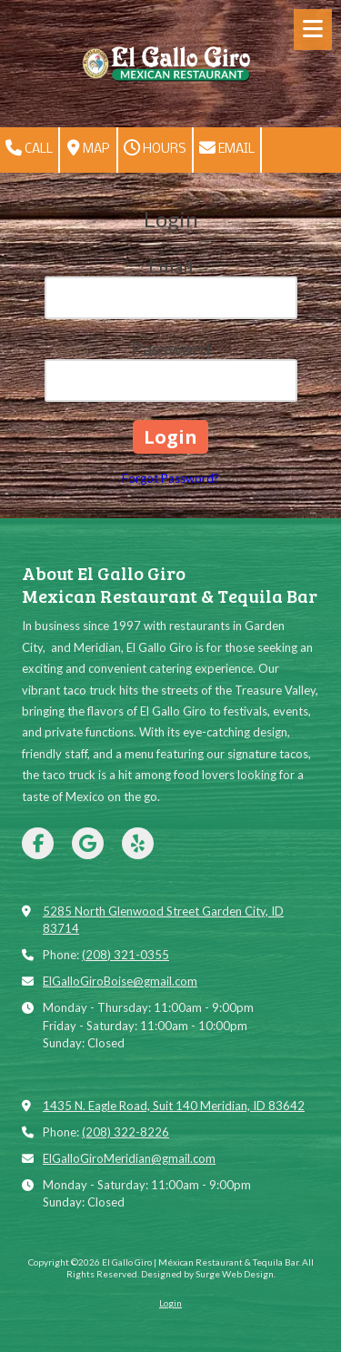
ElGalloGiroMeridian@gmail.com (129, 1158)
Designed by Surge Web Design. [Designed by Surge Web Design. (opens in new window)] (208, 1273)
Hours (155, 148)
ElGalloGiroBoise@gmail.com (120, 981)
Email (227, 148)
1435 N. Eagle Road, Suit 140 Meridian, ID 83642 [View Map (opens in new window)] (174, 1105)
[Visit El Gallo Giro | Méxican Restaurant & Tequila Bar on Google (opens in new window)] (88, 843)
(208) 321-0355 (125, 954)
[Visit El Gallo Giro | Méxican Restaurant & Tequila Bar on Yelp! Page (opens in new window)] (138, 843)
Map (88, 148)
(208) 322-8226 (125, 1132)
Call (29, 148)
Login (170, 1302)
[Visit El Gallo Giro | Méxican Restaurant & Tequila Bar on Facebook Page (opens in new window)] (38, 843)
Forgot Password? (170, 478)
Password (171, 348)
